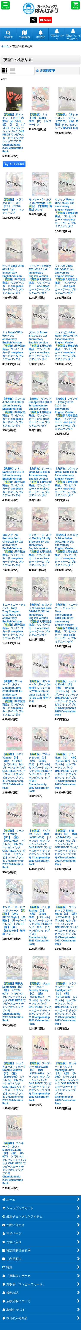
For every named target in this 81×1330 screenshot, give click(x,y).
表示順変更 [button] (45, 70)
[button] (5, 5)
